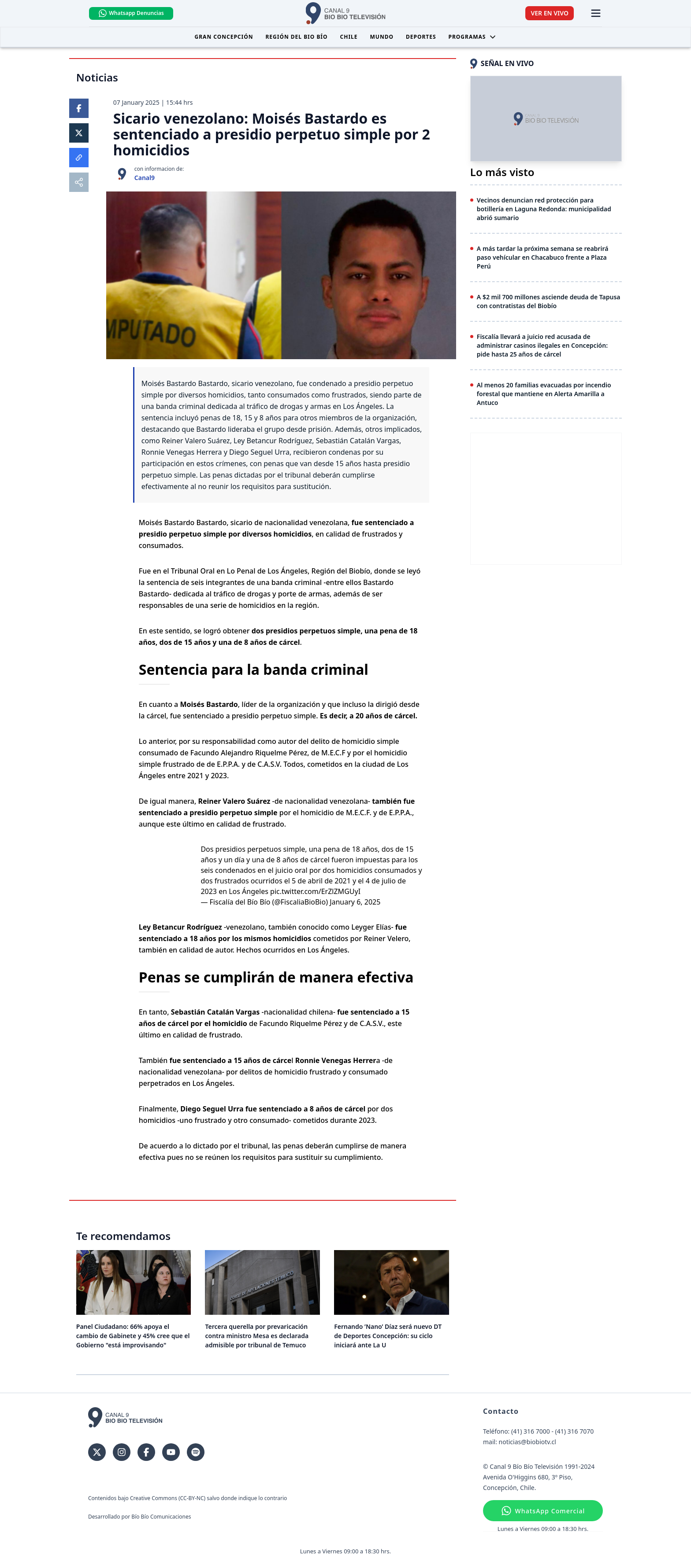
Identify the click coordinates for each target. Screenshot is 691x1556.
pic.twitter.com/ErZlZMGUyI (315, 891)
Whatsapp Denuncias (130, 13)
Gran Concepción (224, 36)
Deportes (421, 36)
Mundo (382, 36)
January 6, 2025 (355, 902)
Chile (349, 36)
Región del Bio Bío (296, 36)
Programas (473, 36)
